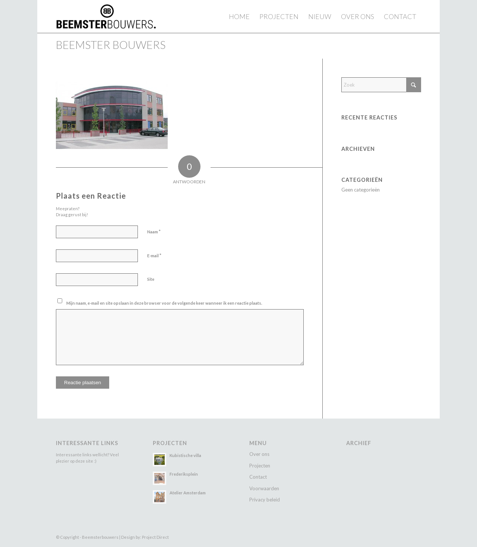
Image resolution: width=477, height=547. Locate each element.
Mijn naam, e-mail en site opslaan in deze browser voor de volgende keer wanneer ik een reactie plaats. (164, 303)
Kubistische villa (185, 455)
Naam (154, 231)
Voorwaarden (264, 488)
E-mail (154, 255)
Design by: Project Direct (145, 537)
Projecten (259, 466)
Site (150, 279)
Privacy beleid (264, 500)
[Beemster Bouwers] (106, 16)
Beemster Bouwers (110, 44)
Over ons (259, 454)
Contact (258, 477)
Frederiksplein (184, 474)
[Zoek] (381, 84)
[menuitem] (239, 16)
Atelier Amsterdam (188, 492)
